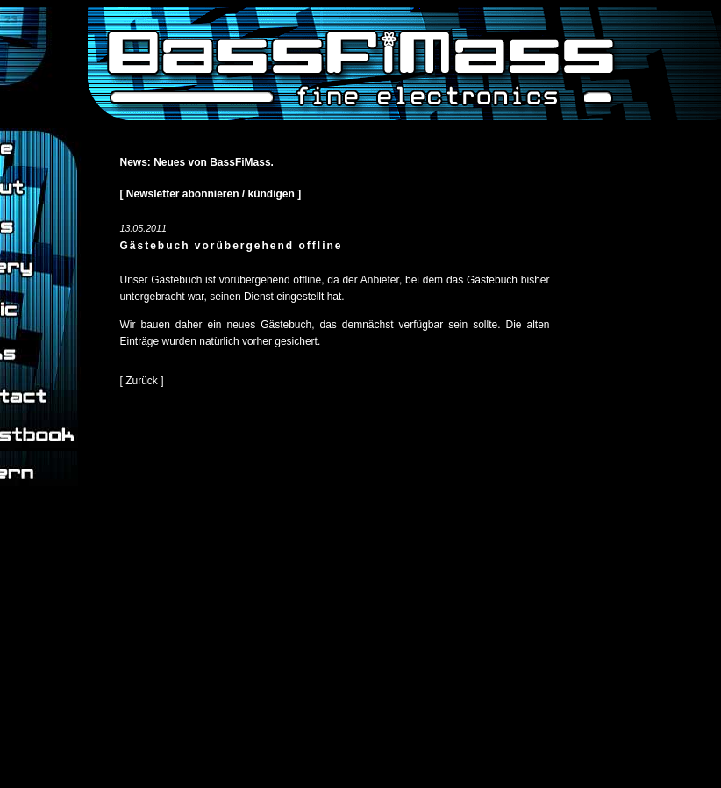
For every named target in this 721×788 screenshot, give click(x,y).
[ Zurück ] (142, 381)
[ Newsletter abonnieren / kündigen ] (211, 194)
